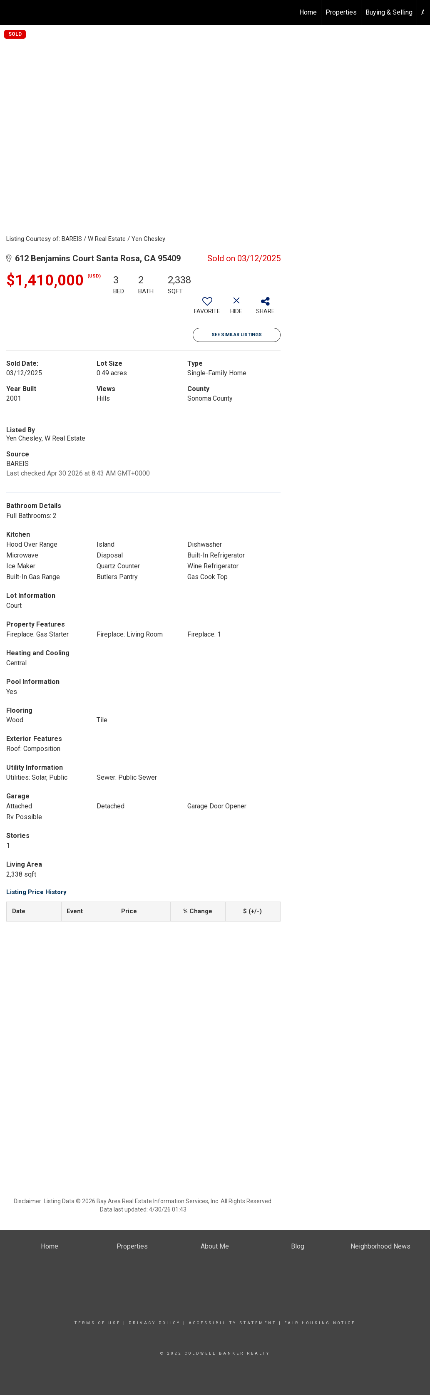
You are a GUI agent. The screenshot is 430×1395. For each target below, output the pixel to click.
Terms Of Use (98, 1323)
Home (308, 12)
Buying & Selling (389, 12)
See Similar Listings (236, 334)
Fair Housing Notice (319, 1323)
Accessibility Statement (232, 1323)
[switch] (207, 308)
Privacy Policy (155, 1323)
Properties (341, 12)
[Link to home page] (10, 12)
